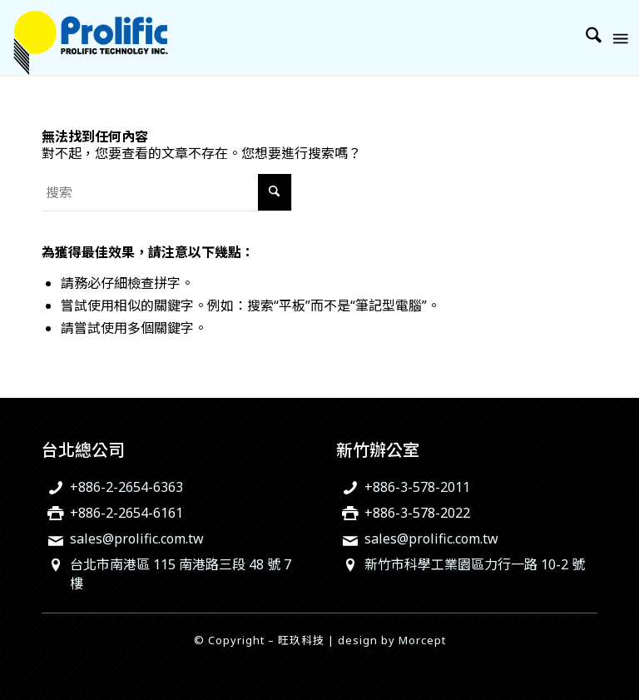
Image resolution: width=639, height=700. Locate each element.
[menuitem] (585, 37)
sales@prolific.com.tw (137, 538)
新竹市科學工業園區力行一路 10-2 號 (474, 564)
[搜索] (585, 37)
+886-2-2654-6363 (126, 487)
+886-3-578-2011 (417, 487)
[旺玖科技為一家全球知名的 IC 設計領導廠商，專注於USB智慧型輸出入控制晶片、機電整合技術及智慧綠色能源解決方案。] (90, 37)
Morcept (422, 640)
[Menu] (619, 37)
